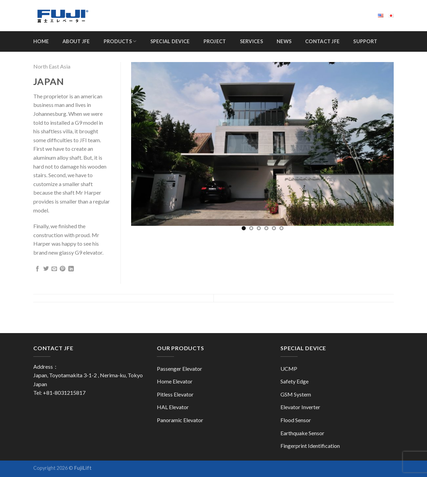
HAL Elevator (173, 407)
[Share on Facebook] (37, 269)
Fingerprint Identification (310, 445)
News (284, 41)
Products (120, 41)
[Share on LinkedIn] (71, 269)
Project (215, 41)
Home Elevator (175, 381)
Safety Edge (294, 381)
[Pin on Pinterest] (62, 269)
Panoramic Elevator (180, 420)
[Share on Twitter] (46, 269)
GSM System (295, 394)
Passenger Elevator (179, 368)
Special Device (170, 41)
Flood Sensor (295, 420)
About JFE (76, 41)
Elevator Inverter (300, 407)
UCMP (288, 368)
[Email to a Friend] (54, 269)
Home (41, 41)
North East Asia (51, 66)
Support (365, 41)
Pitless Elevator (175, 394)
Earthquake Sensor (302, 433)
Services (251, 41)
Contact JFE (322, 41)
